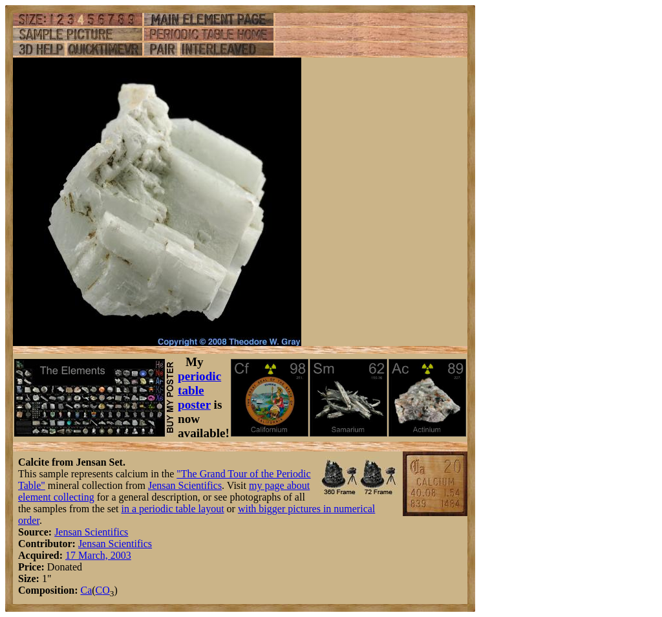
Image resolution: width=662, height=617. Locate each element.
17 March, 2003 (98, 555)
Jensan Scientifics (185, 485)
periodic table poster (199, 390)
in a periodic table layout (173, 508)
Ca (86, 590)
